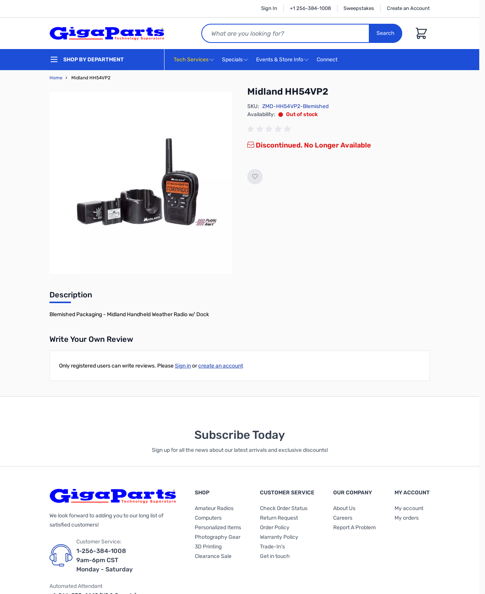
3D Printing (208, 546)
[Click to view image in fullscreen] (140, 183)
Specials (232, 59)
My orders (407, 518)
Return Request (279, 518)
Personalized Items (218, 527)
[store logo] (106, 33)
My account (409, 508)
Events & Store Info (279, 59)
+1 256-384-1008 (310, 8)
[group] (270, 129)
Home (55, 77)
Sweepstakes (359, 8)
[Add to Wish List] (255, 176)
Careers (342, 518)
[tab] (70, 297)
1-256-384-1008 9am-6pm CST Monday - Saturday (104, 560)
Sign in (183, 366)
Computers (208, 518)
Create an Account (408, 8)
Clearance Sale (213, 556)
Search (385, 33)
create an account (220, 366)
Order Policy (274, 527)
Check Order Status (283, 508)
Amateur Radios (214, 508)
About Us (344, 508)
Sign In (269, 8)
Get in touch (275, 556)
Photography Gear (217, 537)
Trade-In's (272, 546)
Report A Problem (354, 527)
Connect (328, 60)
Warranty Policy (279, 537)
